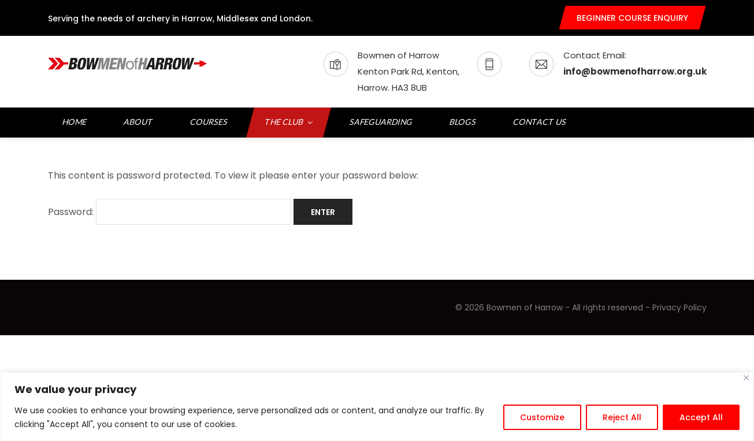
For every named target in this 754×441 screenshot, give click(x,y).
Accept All (701, 417)
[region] (377, 406)
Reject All (622, 417)
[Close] (746, 377)
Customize (542, 417)
